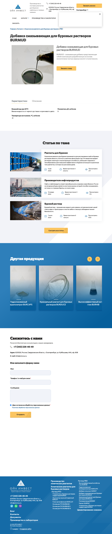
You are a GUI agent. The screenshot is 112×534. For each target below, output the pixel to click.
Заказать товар (66, 68)
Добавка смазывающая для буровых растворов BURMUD (90, 494)
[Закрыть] (100, 14)
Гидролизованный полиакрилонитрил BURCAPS (88, 488)
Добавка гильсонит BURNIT (88, 491)
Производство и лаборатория (44, 18)
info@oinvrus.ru (21, 356)
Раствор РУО (56, 492)
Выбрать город (86, 21)
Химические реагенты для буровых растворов (63, 487)
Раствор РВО (83, 481)
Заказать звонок (89, 6)
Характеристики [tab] (19, 101)
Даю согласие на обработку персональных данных (31, 405)
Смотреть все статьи (56, 230)
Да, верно (69, 21)
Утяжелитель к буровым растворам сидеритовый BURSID (64, 494)
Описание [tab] (37, 101)
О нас (14, 18)
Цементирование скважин (89, 510)
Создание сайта (25, 529)
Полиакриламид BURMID (87, 501)
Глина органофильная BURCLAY (63, 502)
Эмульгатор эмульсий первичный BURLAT (63, 498)
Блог (12, 511)
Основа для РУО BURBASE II (61, 506)
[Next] (97, 259)
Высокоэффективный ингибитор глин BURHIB (89, 484)
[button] (25, 161)
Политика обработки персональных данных (26, 407)
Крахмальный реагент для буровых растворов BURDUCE (90, 498)
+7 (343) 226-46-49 (55, 3)
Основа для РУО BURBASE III (62, 508)
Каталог (24, 18)
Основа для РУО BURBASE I (61, 504)
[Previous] (89, 259)
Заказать (15, 23)
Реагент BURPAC (84, 503)
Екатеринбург (81, 10)
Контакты (14, 514)
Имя (12, 369)
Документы (15, 517)
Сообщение (14, 388)
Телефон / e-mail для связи (20, 378)
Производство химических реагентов (61, 482)
